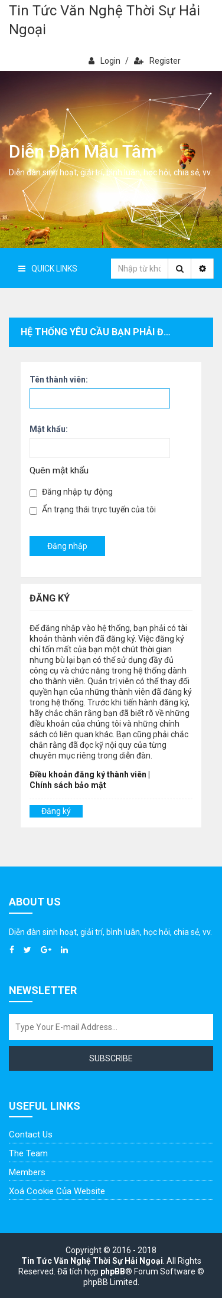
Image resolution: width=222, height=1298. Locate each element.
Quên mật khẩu (59, 470)
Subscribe (111, 1058)
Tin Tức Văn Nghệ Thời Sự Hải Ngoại (104, 20)
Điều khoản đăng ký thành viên (88, 774)
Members (27, 1172)
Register (157, 61)
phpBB (112, 1271)
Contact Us (31, 1134)
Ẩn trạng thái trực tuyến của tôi (93, 510)
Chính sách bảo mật (68, 785)
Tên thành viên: (59, 379)
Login (104, 61)
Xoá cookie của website (57, 1191)
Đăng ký (56, 811)
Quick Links (47, 268)
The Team (28, 1153)
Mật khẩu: (49, 429)
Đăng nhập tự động (71, 492)
